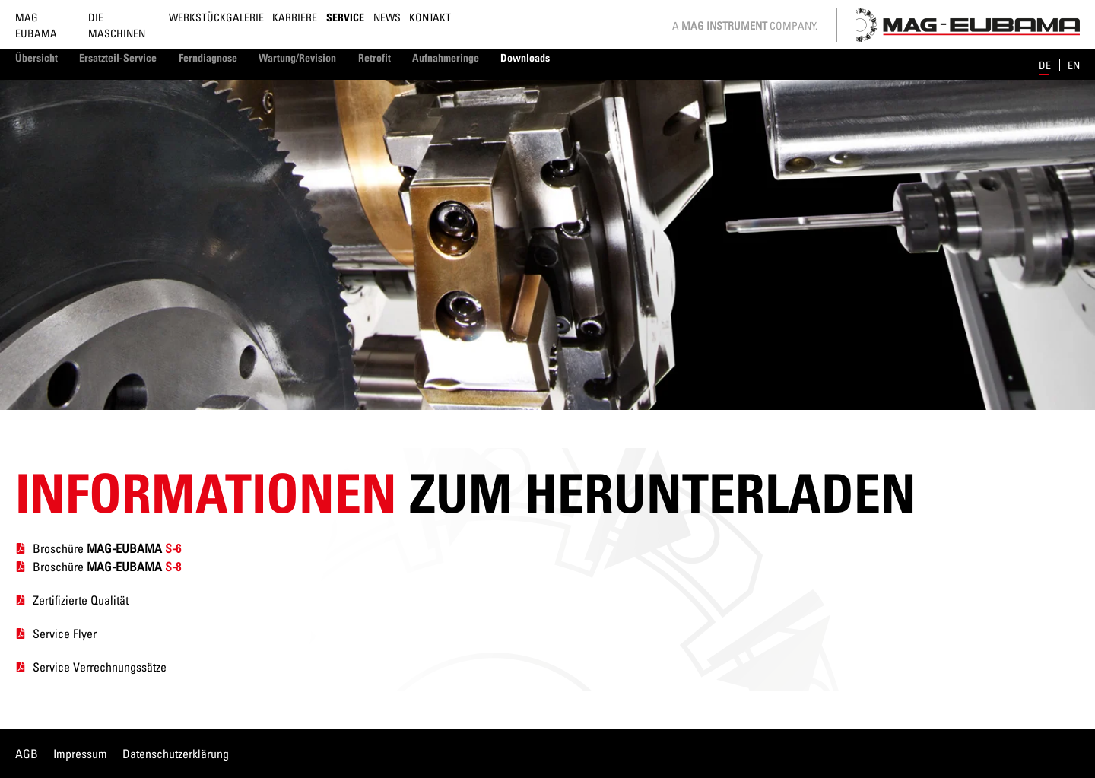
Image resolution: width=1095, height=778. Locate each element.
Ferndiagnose (208, 57)
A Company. (744, 25)
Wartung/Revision (297, 57)
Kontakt (430, 17)
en (1074, 65)
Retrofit (374, 57)
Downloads (525, 57)
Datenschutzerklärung (175, 753)
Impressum (80, 753)
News (387, 17)
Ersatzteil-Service (118, 57)
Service (345, 17)
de (1046, 65)
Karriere (294, 17)
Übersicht (36, 57)
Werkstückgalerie (216, 17)
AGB (26, 753)
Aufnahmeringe (445, 57)
